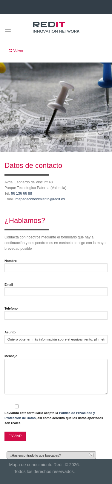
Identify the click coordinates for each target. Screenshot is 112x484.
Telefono (11, 308)
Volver (16, 51)
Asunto (10, 332)
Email (8, 284)
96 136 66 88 (21, 193)
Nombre (10, 261)
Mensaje (10, 356)
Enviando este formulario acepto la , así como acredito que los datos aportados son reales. (53, 418)
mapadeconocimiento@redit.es (41, 199)
